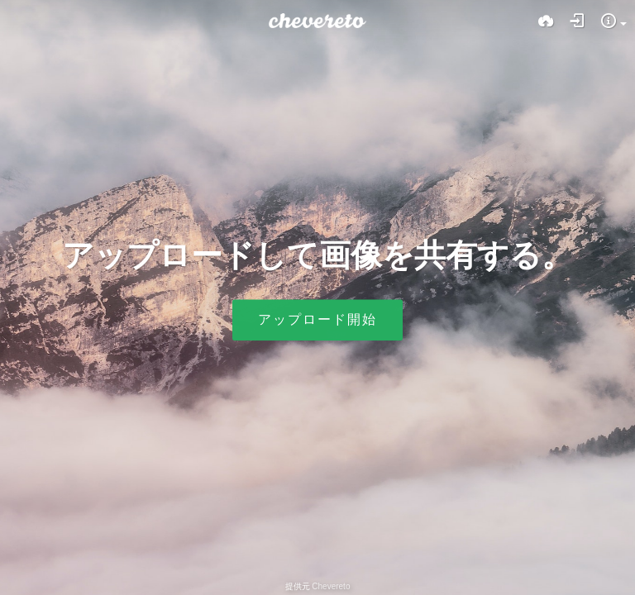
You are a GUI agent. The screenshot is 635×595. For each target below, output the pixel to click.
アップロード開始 (317, 320)
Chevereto (331, 586)
